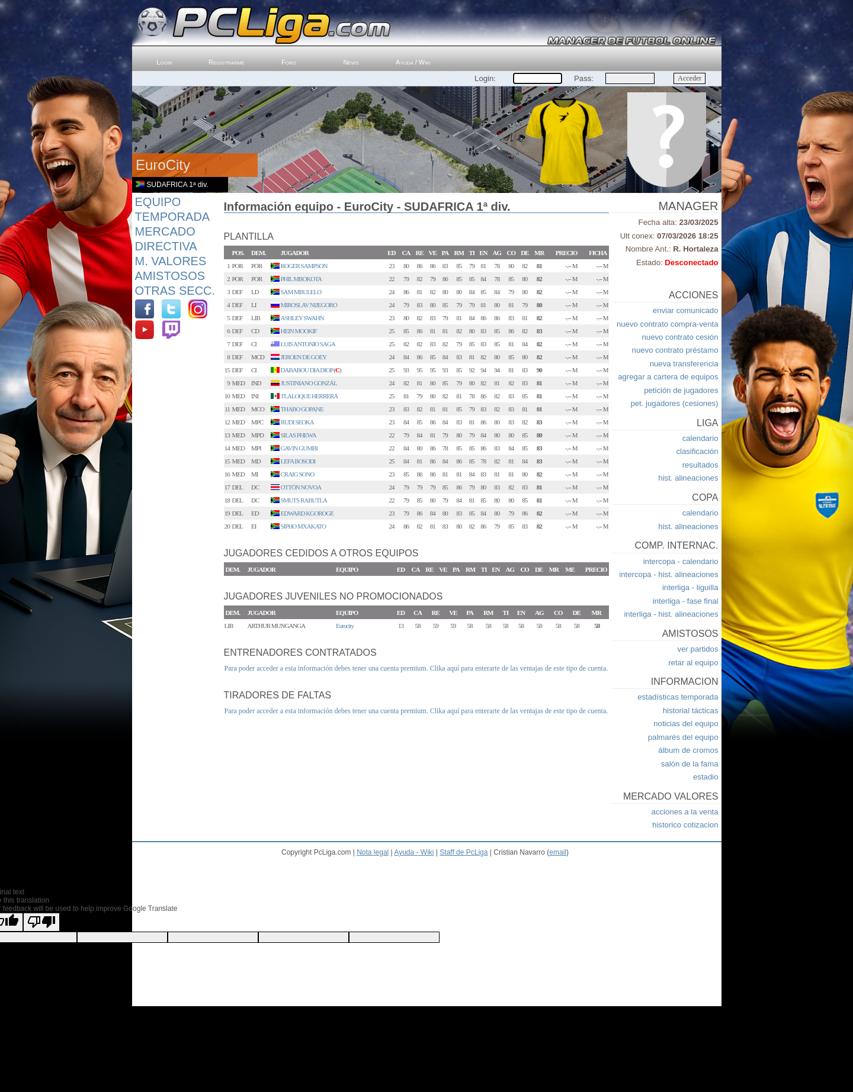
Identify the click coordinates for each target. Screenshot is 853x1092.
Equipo (158, 201)
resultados (700, 464)
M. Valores (171, 261)
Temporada (172, 216)
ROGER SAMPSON (304, 265)
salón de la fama (690, 763)
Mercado (165, 231)
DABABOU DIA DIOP (307, 369)
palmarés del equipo (683, 737)
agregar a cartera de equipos (668, 376)
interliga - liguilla (690, 587)
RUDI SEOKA (297, 422)
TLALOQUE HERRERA (309, 396)
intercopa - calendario (681, 561)
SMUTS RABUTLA (304, 500)
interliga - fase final (686, 601)
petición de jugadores (681, 390)
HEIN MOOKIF (299, 330)
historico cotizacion (685, 824)
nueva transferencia (684, 363)
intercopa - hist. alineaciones (668, 574)
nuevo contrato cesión (680, 337)
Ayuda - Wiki (414, 852)
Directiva (166, 246)
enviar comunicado (686, 310)
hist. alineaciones (688, 477)
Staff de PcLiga (464, 852)
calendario (700, 438)
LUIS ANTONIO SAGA (308, 343)
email (557, 852)
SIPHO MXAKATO (303, 526)
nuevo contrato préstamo (675, 350)
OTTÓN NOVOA (301, 487)
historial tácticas (691, 710)
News (350, 62)
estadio (706, 776)
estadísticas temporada (677, 696)
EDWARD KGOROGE (307, 513)
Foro (288, 62)
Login (164, 62)
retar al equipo (693, 662)
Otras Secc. (175, 290)
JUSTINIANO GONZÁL (309, 382)
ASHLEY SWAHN (302, 317)
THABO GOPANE (302, 409)
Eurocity (345, 625)
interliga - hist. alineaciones (671, 614)
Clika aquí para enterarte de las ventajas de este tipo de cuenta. (519, 668)
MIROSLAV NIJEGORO (309, 304)
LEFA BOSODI (298, 461)
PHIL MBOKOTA (301, 278)
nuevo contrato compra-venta (668, 324)
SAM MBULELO (301, 291)
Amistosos (170, 275)
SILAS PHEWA (298, 435)
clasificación (697, 451)
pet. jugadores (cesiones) (674, 403)
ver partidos (698, 649)
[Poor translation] (41, 922)
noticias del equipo (685, 723)
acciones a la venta (685, 811)
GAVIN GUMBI (299, 448)
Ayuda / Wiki (413, 62)
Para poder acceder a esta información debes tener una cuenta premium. (326, 668)
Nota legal (373, 852)
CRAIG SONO (298, 474)
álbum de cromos (688, 750)
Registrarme (227, 62)
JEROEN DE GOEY (304, 356)
